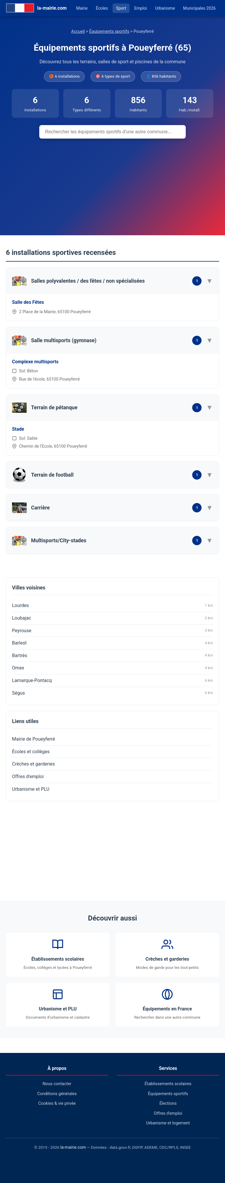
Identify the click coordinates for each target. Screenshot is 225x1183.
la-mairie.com (73, 1147)
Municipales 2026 (199, 8)
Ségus (112, 693)
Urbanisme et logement (168, 1123)
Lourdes (112, 605)
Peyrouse (112, 630)
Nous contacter (56, 1083)
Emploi (140, 8)
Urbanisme (165, 8)
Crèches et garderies (33, 764)
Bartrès (112, 655)
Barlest (112, 643)
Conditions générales (57, 1093)
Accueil (78, 31)
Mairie (82, 8)
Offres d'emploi (28, 776)
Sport (121, 8)
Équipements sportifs (109, 31)
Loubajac (112, 618)
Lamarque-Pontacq (112, 680)
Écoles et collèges (31, 751)
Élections (168, 1103)
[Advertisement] (112, 183)
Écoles (102, 8)
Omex (112, 668)
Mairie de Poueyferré (33, 739)
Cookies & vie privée (57, 1103)
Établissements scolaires (168, 1083)
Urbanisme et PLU (30, 789)
